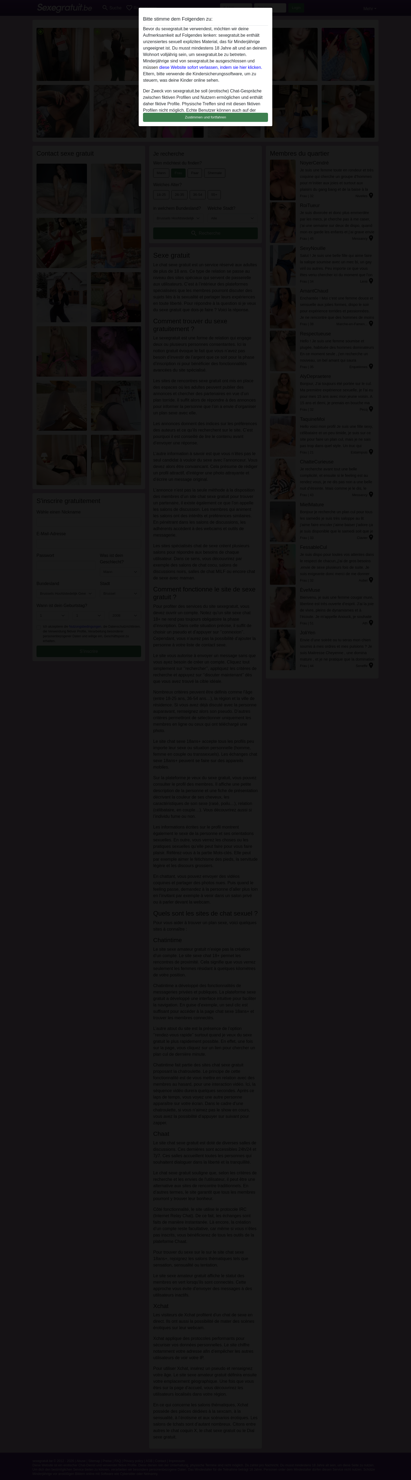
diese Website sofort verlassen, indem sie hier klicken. (210, 67)
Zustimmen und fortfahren (205, 117)
